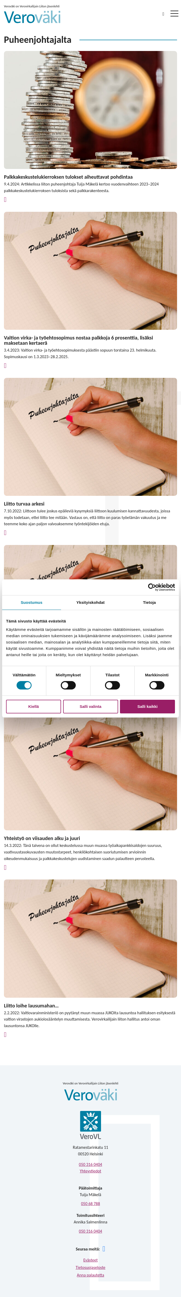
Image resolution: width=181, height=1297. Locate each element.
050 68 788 (90, 1203)
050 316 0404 (90, 1164)
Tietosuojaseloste (90, 1267)
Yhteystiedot (90, 1171)
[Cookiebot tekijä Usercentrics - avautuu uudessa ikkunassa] (152, 587)
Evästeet (90, 1260)
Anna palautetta (90, 1275)
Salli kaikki (147, 706)
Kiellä (33, 706)
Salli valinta (91, 706)
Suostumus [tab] (32, 602)
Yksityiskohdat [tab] (90, 602)
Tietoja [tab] (149, 602)
